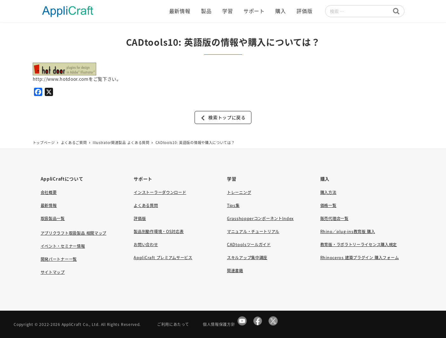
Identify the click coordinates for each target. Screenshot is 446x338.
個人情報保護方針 (219, 324)
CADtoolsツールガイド (249, 244)
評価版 (140, 218)
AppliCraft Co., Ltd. (81, 324)
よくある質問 (146, 205)
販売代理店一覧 (334, 218)
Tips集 (233, 205)
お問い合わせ (146, 244)
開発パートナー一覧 (59, 259)
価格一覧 (328, 205)
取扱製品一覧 (53, 218)
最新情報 (49, 205)
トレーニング (239, 192)
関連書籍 (235, 270)
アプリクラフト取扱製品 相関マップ (73, 233)
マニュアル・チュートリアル (253, 231)
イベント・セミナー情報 (63, 246)
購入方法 (328, 192)
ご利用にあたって (173, 324)
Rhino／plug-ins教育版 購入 (347, 231)
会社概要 (49, 192)
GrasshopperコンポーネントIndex (260, 218)
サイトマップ (53, 272)
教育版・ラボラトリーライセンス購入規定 (358, 244)
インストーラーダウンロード (160, 192)
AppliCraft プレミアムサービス (163, 257)
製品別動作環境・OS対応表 (158, 231)
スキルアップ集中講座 (247, 257)
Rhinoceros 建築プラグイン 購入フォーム (359, 257)
